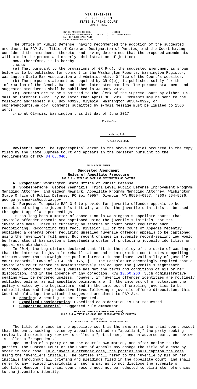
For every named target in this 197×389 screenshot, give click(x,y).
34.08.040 (55, 157)
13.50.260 (130, 274)
